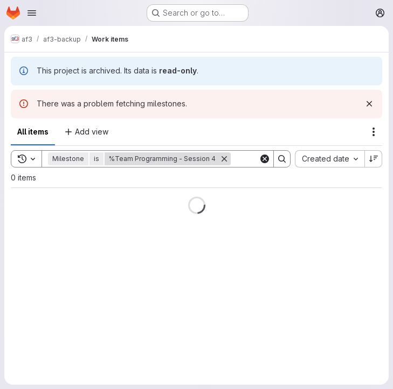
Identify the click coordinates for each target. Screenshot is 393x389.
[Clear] (264, 158)
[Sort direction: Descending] (373, 158)
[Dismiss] (369, 103)
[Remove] (224, 158)
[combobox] (329, 158)
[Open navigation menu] (31, 13)
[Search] (282, 158)
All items (33, 131)
